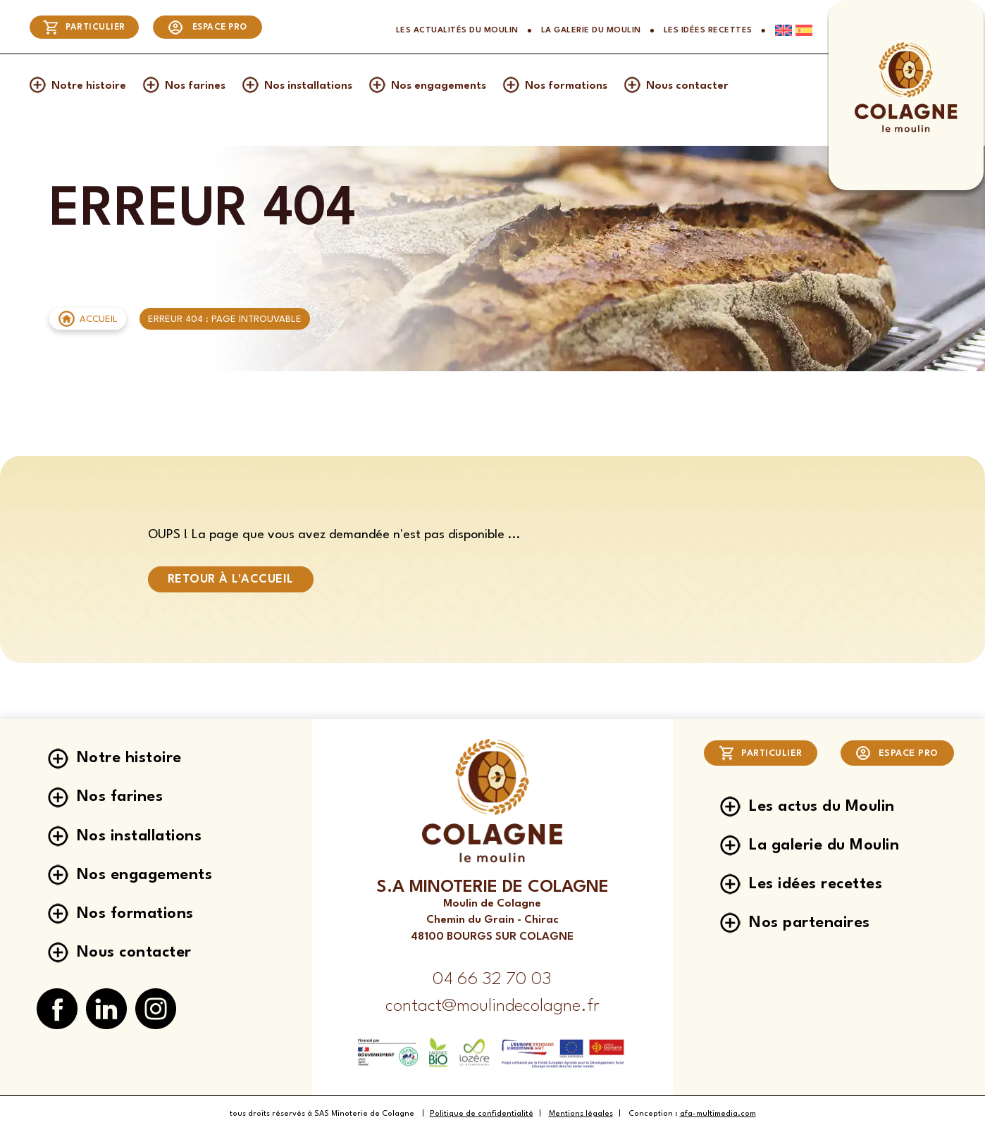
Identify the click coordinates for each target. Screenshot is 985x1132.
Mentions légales (581, 1114)
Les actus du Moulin (822, 801)
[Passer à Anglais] (779, 30)
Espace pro (207, 27)
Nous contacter (687, 86)
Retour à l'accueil (231, 579)
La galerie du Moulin (591, 30)
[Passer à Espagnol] (802, 30)
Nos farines (195, 86)
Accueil (99, 319)
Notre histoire (88, 86)
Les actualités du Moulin (457, 30)
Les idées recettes (708, 30)
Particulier (84, 27)
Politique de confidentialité (481, 1114)
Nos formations (566, 86)
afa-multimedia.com (718, 1114)
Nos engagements (438, 86)
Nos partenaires (809, 922)
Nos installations (308, 86)
